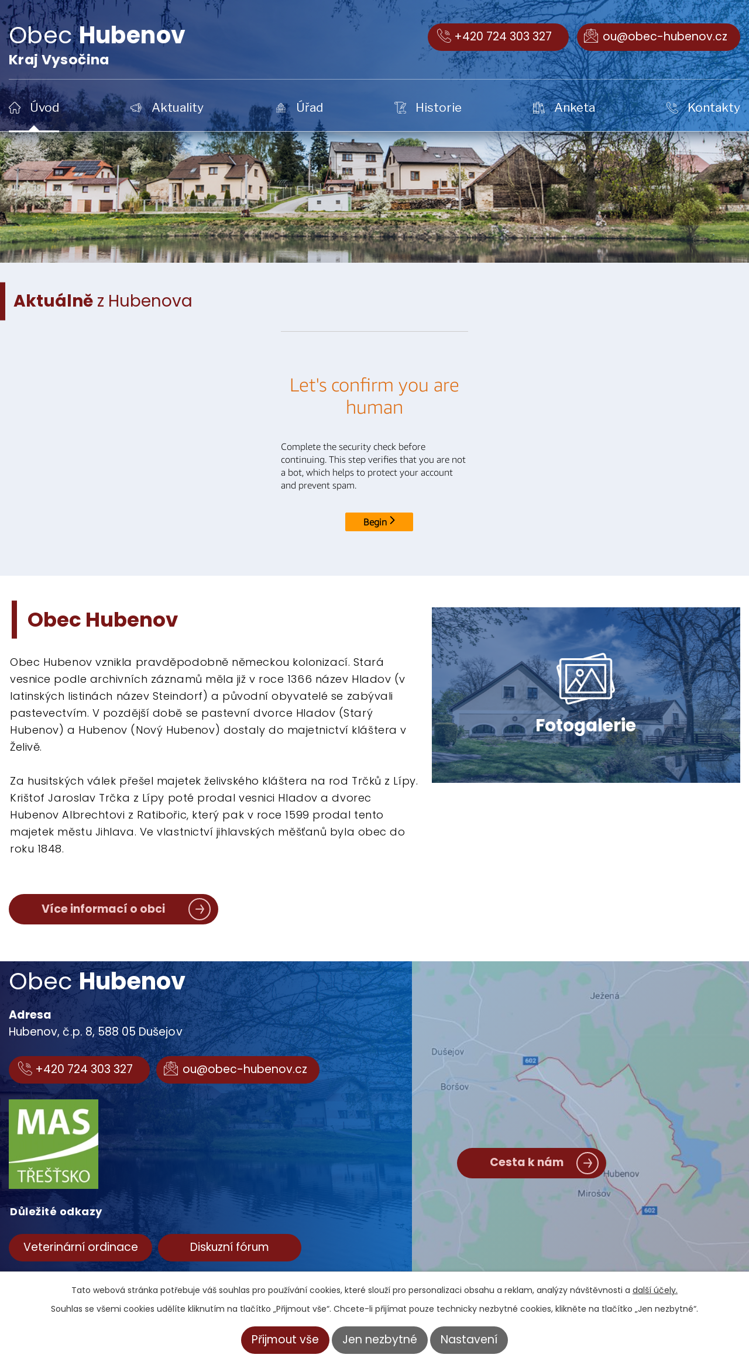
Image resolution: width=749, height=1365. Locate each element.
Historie (438, 107)
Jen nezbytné (379, 1339)
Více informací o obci (103, 909)
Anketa (574, 107)
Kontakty (714, 107)
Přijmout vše (285, 1339)
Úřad (309, 107)
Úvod (44, 107)
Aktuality (178, 107)
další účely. (655, 1290)
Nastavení (469, 1339)
